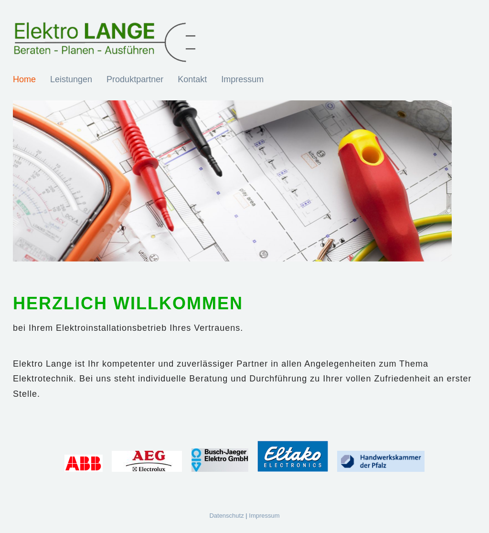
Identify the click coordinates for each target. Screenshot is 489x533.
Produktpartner (134, 79)
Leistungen (71, 79)
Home (24, 79)
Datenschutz (226, 515)
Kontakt (192, 79)
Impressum (242, 79)
